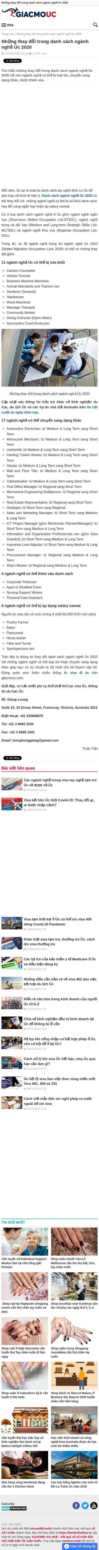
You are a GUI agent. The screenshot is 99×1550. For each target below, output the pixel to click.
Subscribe (7, 1503)
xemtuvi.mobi (71, 1540)
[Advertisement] (49, 133)
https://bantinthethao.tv (75, 1532)
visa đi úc (79, 672)
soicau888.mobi (41, 1528)
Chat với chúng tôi (79, 1546)
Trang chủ (7, 34)
